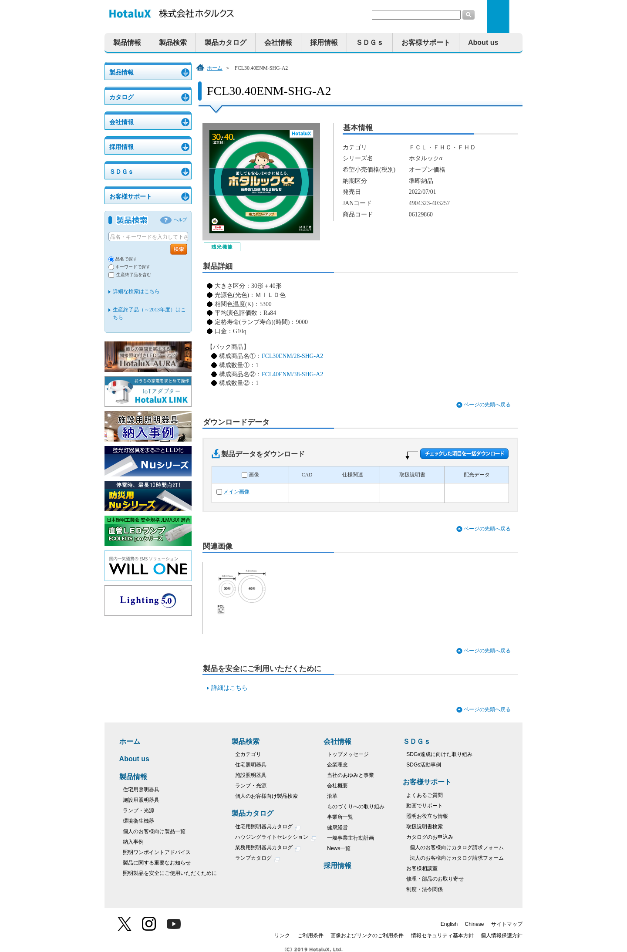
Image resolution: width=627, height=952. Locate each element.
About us (483, 42)
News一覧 (339, 848)
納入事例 (133, 842)
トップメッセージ (348, 754)
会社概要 (337, 786)
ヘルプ (180, 219)
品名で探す (126, 259)
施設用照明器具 (141, 800)
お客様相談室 (422, 868)
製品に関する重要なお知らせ (157, 863)
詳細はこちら (229, 688)
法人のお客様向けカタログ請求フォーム (457, 858)
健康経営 (337, 827)
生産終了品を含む (133, 274)
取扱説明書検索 (424, 827)
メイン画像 (236, 492)
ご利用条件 (310, 935)
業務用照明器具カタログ (268, 848)
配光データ (477, 475)
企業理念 (337, 765)
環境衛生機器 (138, 821)
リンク (282, 935)
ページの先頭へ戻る (487, 405)
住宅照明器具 (250, 765)
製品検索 (173, 42)
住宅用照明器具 (141, 790)
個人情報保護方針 (501, 935)
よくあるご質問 (424, 795)
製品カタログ (225, 42)
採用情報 (324, 42)
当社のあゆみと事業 (350, 775)
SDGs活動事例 (423, 765)
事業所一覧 (340, 817)
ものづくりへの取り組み (355, 806)
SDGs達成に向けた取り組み (439, 754)
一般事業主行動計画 (350, 838)
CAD (307, 475)
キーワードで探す (132, 266)
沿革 (332, 796)
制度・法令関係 (424, 889)
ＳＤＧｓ (370, 42)
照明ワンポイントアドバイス (157, 852)
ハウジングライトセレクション (276, 838)
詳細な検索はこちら (136, 291)
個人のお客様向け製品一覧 (154, 831)
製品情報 (127, 42)
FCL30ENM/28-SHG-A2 (292, 356)
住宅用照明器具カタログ (268, 828)
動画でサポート (424, 806)
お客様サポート (425, 42)
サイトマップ (506, 924)
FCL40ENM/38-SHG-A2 (292, 374)
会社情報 (278, 42)
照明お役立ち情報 (427, 816)
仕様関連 (352, 475)
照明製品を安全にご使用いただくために (170, 873)
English (449, 924)
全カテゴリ (248, 754)
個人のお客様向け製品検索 (266, 796)
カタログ (121, 97)
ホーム (214, 68)
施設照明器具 (250, 775)
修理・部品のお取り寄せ (435, 879)
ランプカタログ (257, 859)
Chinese (474, 924)
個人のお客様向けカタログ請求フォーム (457, 847)
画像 (254, 475)
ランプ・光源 (138, 810)
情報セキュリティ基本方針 (442, 935)
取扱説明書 (412, 475)
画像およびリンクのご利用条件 (367, 935)
